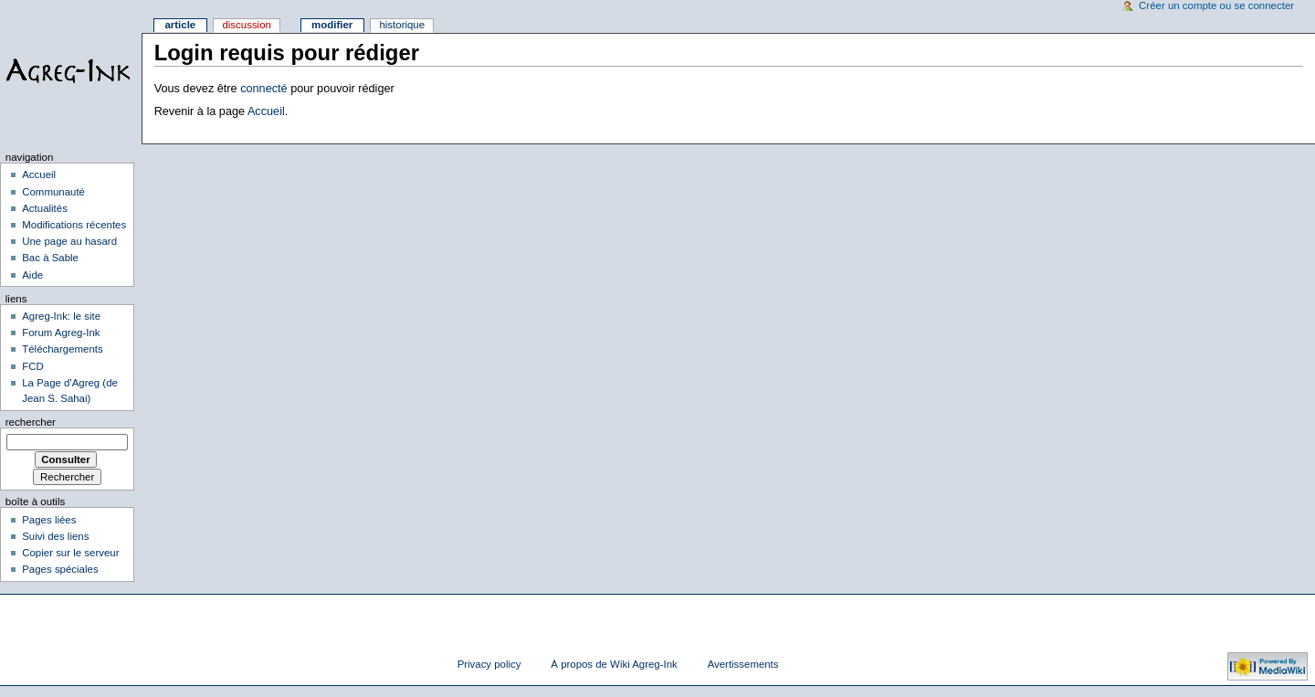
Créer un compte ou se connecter (1216, 5)
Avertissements (743, 664)
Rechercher (30, 422)
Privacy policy (489, 664)
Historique (402, 24)
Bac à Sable (50, 257)
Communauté (53, 191)
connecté (264, 88)
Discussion (246, 24)
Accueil (266, 111)
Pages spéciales (60, 569)
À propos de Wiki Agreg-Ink (614, 664)
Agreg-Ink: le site (61, 316)
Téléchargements (62, 348)
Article (179, 24)
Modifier (331, 24)
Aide (32, 274)
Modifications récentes (74, 224)
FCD (33, 366)
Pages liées (49, 519)
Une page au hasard (69, 241)
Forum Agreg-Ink (61, 332)
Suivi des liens (55, 536)
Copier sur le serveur (70, 552)
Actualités (45, 208)
